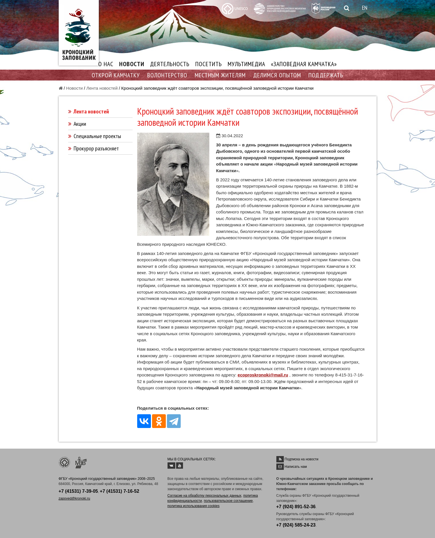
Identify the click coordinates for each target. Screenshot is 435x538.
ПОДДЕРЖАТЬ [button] (325, 75)
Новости (74, 88)
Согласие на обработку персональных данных (204, 496)
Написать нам (296, 467)
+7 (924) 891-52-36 (296, 506)
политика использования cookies (194, 506)
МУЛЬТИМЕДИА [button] (246, 64)
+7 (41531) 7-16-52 (119, 491)
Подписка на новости (301, 459)
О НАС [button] (105, 64)
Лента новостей (101, 88)
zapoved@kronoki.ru (74, 498)
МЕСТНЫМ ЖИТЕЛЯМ (220, 75)
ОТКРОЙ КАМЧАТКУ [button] (116, 75)
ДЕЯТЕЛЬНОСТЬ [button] (170, 64)
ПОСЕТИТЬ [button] (208, 64)
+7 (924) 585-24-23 (296, 525)
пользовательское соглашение (228, 501)
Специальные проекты (97, 136)
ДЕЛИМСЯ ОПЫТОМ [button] (277, 75)
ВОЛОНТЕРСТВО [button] (167, 75)
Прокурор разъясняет (96, 148)
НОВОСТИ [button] (131, 64)
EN (364, 7)
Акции (80, 123)
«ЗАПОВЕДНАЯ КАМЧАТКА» (304, 64)
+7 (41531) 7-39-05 (78, 491)
